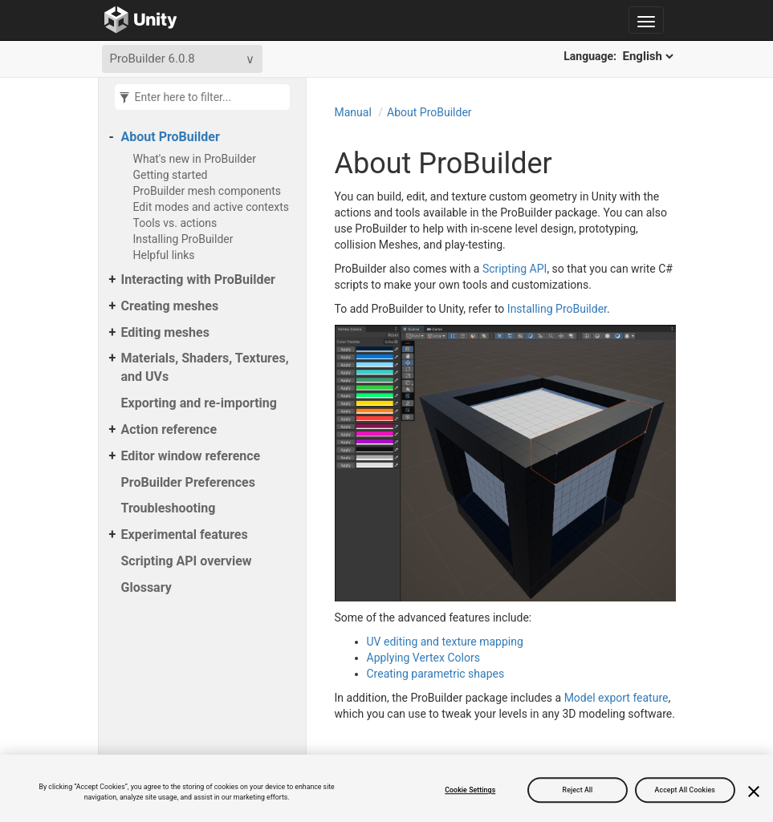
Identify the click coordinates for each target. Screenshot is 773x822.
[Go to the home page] (141, 20)
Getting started (170, 174)
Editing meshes (165, 332)
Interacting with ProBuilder (198, 279)
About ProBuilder (170, 136)
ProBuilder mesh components (207, 190)
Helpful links (164, 255)
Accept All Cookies (685, 790)
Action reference (169, 429)
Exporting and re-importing (199, 403)
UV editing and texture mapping (445, 641)
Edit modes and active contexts (211, 206)
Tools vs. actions (175, 223)
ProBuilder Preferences (188, 482)
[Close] (753, 791)
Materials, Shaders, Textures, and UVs (205, 367)
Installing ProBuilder (183, 239)
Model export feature (616, 697)
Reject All (578, 790)
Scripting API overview (186, 561)
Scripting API (514, 268)
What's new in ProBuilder (194, 158)
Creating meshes (170, 306)
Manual (353, 112)
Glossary (146, 587)
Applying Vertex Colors (423, 657)
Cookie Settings (470, 790)
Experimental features (184, 534)
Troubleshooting (168, 508)
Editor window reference (191, 456)
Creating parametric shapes (436, 673)
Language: (619, 56)
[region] (386, 788)
